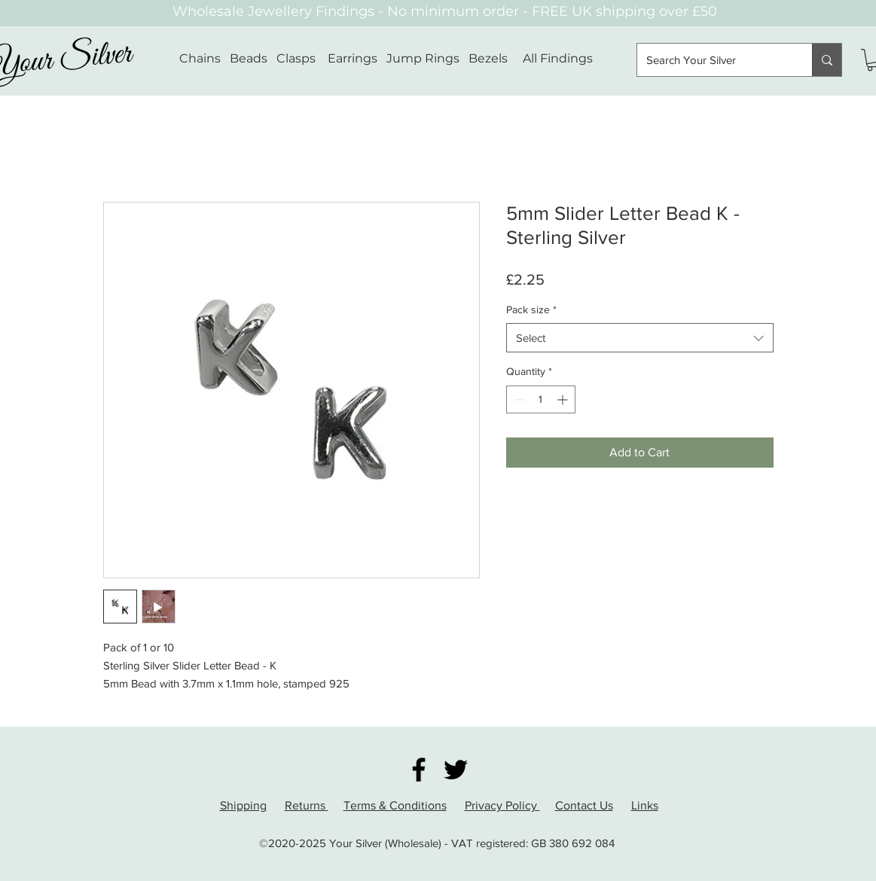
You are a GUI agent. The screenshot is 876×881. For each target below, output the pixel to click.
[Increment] (563, 399)
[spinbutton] (540, 399)
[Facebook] (419, 769)
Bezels (496, 58)
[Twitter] (456, 769)
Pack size (531, 309)
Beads (248, 58)
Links (644, 805)
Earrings (352, 58)
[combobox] (640, 337)
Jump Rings (422, 58)
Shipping (243, 805)
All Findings (558, 58)
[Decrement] (517, 399)
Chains (200, 58)
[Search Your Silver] (713, 60)
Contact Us (584, 805)
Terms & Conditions (395, 805)
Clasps (296, 58)
